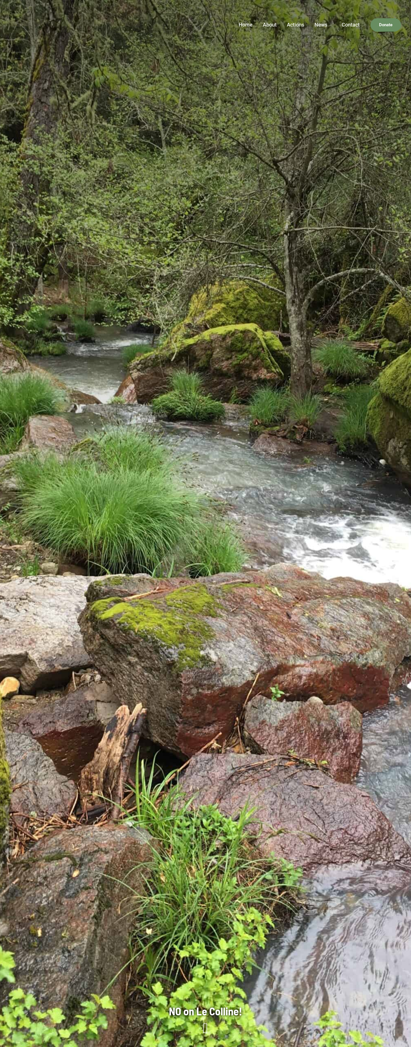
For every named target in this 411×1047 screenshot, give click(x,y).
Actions (295, 25)
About (270, 25)
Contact (351, 25)
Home (246, 25)
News (321, 25)
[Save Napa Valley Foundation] (30, 24)
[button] (385, 25)
